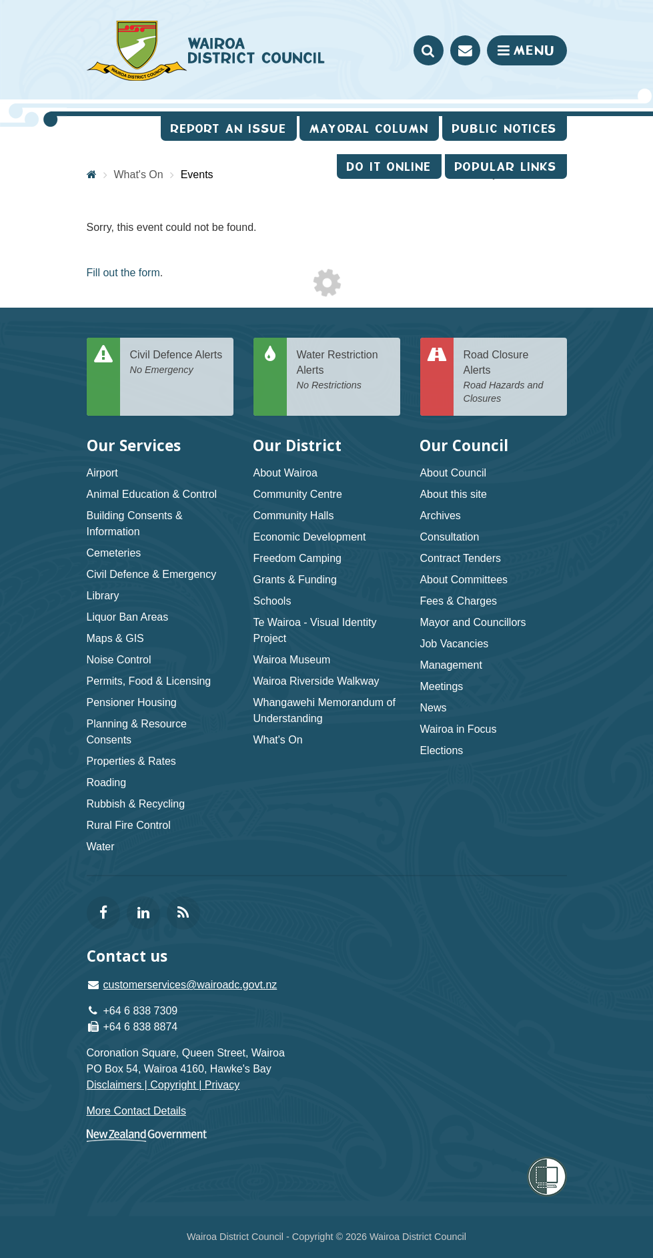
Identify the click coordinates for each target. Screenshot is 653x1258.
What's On (277, 739)
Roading (107, 782)
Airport (102, 473)
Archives (440, 515)
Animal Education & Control (152, 494)
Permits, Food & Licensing (149, 681)
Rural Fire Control (129, 825)
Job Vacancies (454, 643)
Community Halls (293, 515)
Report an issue (229, 128)
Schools (272, 601)
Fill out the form (123, 272)
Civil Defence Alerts (176, 362)
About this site (453, 494)
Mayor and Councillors (473, 622)
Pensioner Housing (132, 702)
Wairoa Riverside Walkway (316, 681)
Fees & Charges (458, 601)
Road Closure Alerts (510, 377)
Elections (441, 750)
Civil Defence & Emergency (152, 574)
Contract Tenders (460, 558)
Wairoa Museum (291, 659)
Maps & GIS (115, 638)
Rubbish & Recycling (136, 804)
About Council (453, 473)
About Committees (464, 579)
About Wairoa (285, 473)
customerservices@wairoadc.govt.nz (190, 984)
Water (101, 846)
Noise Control (119, 659)
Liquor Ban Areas (128, 617)
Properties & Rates (131, 761)
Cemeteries (114, 553)
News (433, 707)
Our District (297, 445)
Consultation (449, 537)
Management (451, 665)
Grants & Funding (294, 579)
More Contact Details (136, 1111)
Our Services (134, 445)
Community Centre (297, 494)
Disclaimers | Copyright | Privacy (163, 1084)
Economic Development (309, 537)
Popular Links (506, 166)
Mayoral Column (369, 128)
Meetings (441, 686)
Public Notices (504, 128)
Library (103, 595)
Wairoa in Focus (458, 729)
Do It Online (389, 166)
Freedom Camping (297, 558)
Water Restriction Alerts (343, 370)
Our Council (464, 445)
